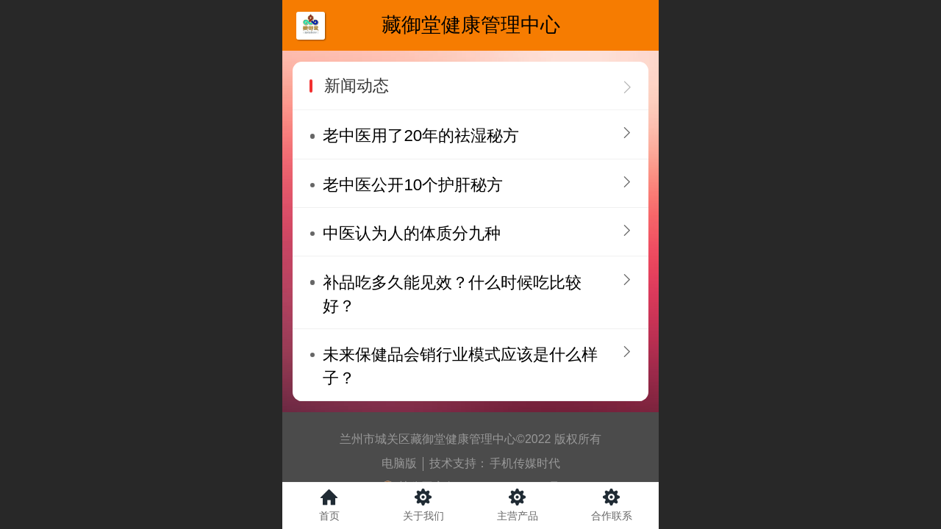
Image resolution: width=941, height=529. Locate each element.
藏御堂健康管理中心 (471, 24)
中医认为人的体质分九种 (412, 233)
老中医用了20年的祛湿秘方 (421, 135)
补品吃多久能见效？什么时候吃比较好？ (452, 294)
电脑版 (399, 463)
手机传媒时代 (525, 463)
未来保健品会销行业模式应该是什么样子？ (460, 366)
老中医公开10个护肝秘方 (413, 185)
